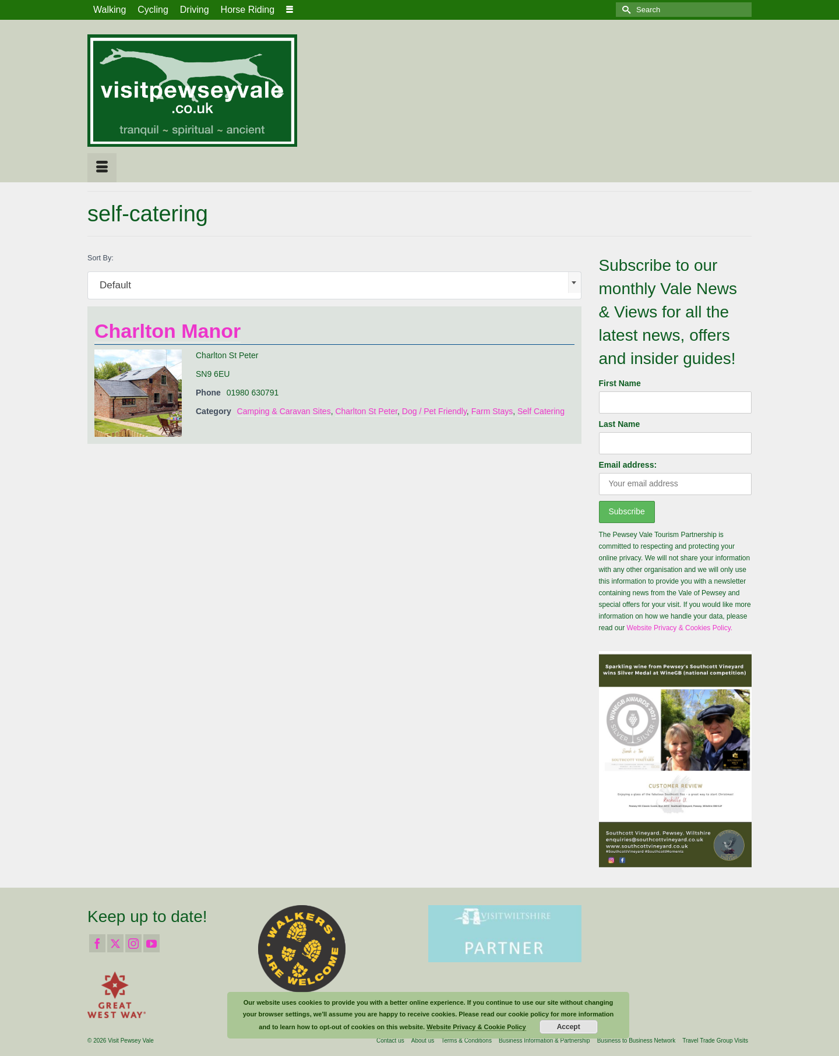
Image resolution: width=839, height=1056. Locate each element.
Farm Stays (492, 411)
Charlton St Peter (366, 411)
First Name (620, 383)
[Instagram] (133, 943)
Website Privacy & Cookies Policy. (680, 628)
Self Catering (541, 411)
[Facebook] (97, 943)
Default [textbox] (115, 285)
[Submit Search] (624, 9)
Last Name (619, 424)
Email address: (628, 464)
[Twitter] (115, 943)
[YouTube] (151, 943)
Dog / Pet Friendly (434, 411)
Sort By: (100, 258)
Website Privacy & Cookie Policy (476, 1026)
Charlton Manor (167, 331)
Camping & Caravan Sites (284, 411)
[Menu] (102, 167)
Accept (568, 1027)
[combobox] (334, 285)
